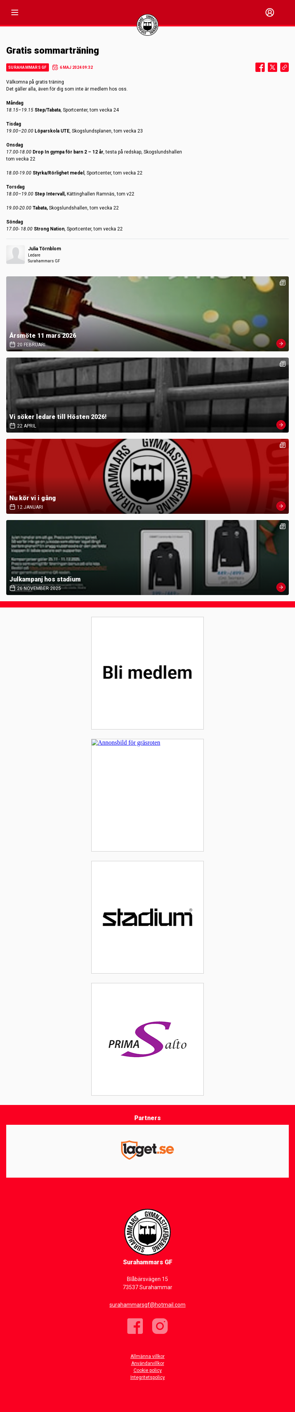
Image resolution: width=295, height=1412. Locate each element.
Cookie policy (148, 1370)
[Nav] (14, 12)
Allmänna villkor (147, 1356)
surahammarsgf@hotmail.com (147, 1305)
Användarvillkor (147, 1363)
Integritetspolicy (147, 1377)
